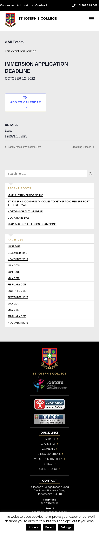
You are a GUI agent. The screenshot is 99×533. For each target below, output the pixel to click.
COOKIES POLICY (48, 469)
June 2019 (14, 246)
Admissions (25, 5)
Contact (41, 5)
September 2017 (18, 297)
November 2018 (18, 259)
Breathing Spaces (82, 147)
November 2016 (18, 323)
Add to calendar (25, 102)
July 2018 (14, 265)
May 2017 (13, 310)
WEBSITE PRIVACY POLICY (48, 459)
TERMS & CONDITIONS (48, 454)
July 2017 (14, 304)
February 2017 (17, 316)
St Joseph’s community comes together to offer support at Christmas (49, 203)
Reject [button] (49, 527)
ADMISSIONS (48, 444)
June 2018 (14, 272)
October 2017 (17, 291)
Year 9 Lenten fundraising (25, 195)
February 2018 (17, 284)
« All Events (14, 42)
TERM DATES (48, 439)
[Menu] (91, 18)
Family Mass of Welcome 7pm (24, 147)
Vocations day (18, 218)
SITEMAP (48, 464)
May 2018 (14, 278)
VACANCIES (48, 449)
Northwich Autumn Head (25, 211)
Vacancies (7, 5)
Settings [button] (66, 527)
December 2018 (17, 253)
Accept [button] (34, 527)
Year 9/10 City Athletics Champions (32, 224)
